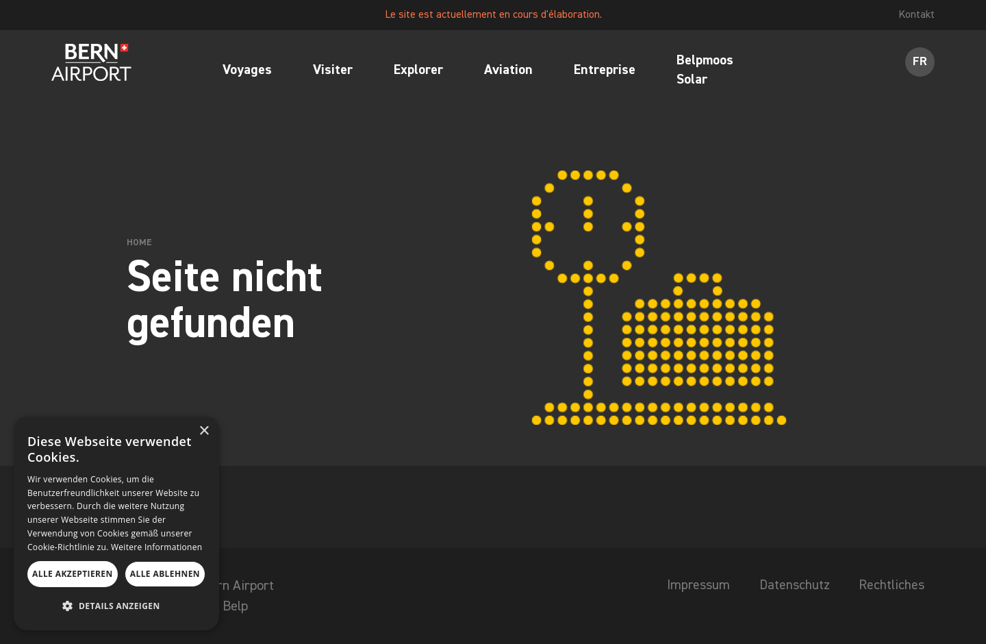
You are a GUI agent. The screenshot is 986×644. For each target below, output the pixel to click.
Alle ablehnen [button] (165, 574)
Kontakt (916, 15)
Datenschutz (791, 586)
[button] (116, 606)
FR (920, 63)
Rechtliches (891, 586)
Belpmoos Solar (705, 71)
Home (139, 242)
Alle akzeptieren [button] (72, 574)
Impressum (693, 586)
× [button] (204, 431)
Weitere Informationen (157, 547)
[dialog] (116, 523)
